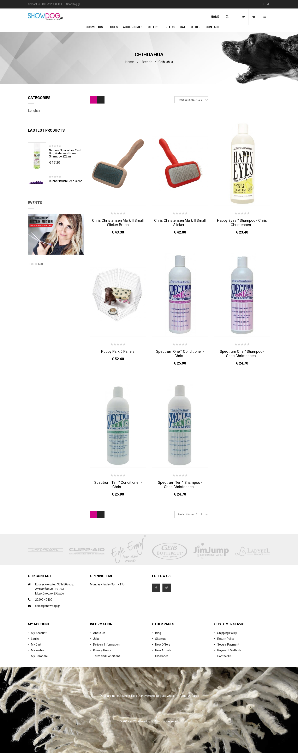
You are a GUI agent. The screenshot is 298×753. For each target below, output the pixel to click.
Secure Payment (228, 644)
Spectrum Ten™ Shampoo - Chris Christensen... (180, 484)
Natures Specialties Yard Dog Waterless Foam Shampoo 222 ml (65, 162)
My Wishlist (38, 650)
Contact (213, 27)
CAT (183, 27)
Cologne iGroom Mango (64, 220)
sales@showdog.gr (47, 606)
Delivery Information (106, 644)
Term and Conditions (106, 656)
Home (215, 16)
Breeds (169, 27)
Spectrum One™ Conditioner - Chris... (180, 353)
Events (35, 257)
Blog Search (36, 368)
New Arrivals (163, 650)
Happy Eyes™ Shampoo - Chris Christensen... (242, 222)
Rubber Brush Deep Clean (65, 189)
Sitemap (160, 638)
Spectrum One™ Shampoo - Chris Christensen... (242, 353)
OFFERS (153, 27)
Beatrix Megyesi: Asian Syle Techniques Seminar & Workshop (51, 349)
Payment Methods (229, 650)
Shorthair (34, 120)
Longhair (34, 111)
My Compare (39, 656)
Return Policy (225, 638)
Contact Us (224, 656)
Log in (35, 638)
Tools (113, 27)
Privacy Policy (102, 650)
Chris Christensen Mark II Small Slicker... (180, 222)
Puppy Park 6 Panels (118, 351)
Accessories (133, 27)
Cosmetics (94, 27)
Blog (158, 633)
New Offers (162, 644)
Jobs (96, 638)
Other (196, 27)
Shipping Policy (227, 633)
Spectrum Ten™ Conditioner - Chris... (118, 484)
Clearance (161, 656)
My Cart (36, 644)
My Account (39, 633)
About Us (99, 633)
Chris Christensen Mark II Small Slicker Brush (118, 222)
